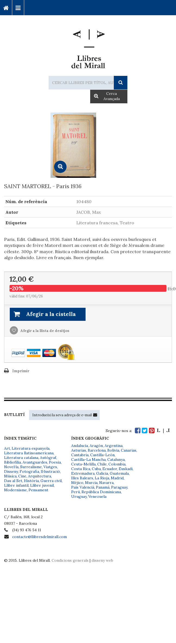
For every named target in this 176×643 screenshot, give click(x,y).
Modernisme (15, 489)
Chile (102, 464)
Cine (22, 476)
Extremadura (83, 473)
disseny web (102, 560)
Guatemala (119, 473)
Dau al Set (13, 480)
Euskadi (126, 468)
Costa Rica (80, 468)
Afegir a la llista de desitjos (44, 330)
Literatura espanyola (30, 448)
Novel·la (11, 466)
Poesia (55, 462)
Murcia (91, 482)
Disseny (11, 471)
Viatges (50, 466)
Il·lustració (50, 471)
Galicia (102, 473)
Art (7, 448)
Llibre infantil (16, 485)
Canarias (128, 450)
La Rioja (102, 478)
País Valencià (82, 487)
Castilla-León (102, 454)
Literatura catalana (21, 457)
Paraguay (119, 487)
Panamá (102, 487)
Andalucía (79, 445)
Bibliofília (12, 462)
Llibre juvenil (42, 485)
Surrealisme (31, 466)
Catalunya (116, 459)
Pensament (38, 489)
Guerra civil (51, 480)
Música (10, 476)
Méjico (77, 482)
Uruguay (79, 496)
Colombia (116, 464)
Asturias (78, 450)
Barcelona (97, 450)
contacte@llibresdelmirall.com (39, 536)
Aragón (96, 445)
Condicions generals (70, 560)
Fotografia (29, 471)
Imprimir (20, 371)
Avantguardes (35, 462)
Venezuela (97, 496)
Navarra (106, 482)
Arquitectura (39, 476)
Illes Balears (82, 478)
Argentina (113, 445)
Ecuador (109, 468)
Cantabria (80, 454)
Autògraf (48, 457)
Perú (75, 491)
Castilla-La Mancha (88, 459)
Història (31, 480)
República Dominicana (101, 491)
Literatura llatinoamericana (29, 453)
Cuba (96, 468)
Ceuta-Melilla (83, 464)
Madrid (117, 478)
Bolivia (113, 450)
